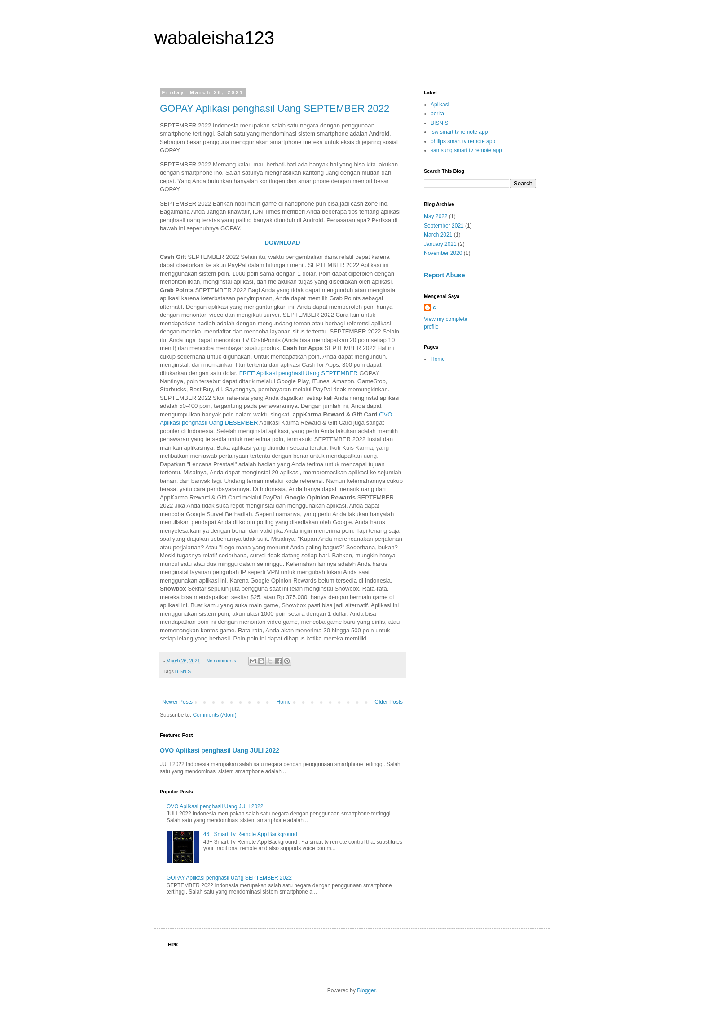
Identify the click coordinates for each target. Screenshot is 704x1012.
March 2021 (438, 235)
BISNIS (183, 671)
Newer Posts (177, 702)
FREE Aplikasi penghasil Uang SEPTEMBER (298, 373)
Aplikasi (440, 104)
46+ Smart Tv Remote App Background (250, 834)
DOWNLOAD (282, 242)
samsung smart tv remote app (466, 150)
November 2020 (443, 253)
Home (284, 702)
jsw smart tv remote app (459, 132)
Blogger (366, 990)
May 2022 (436, 216)
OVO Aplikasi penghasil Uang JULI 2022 (219, 750)
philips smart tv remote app (463, 141)
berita (437, 113)
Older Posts (388, 702)
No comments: (222, 660)
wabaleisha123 (214, 38)
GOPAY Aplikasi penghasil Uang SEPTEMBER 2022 (274, 108)
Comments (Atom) (214, 715)
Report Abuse (444, 275)
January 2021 (440, 244)
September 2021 (444, 226)
